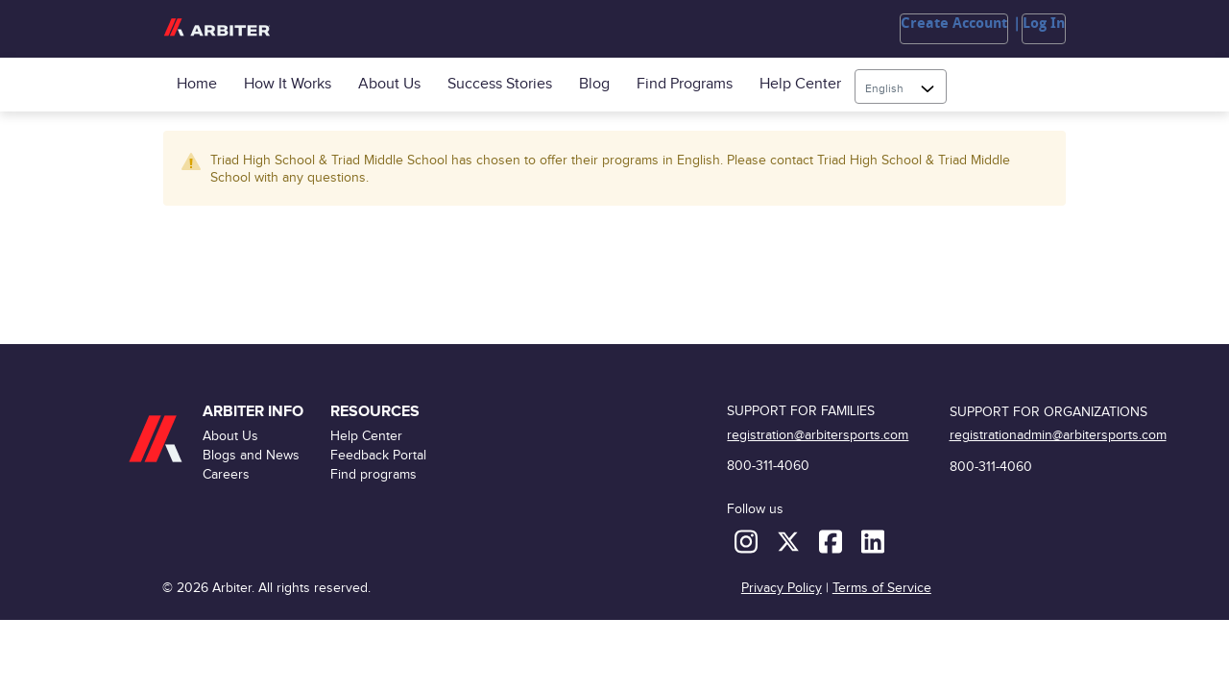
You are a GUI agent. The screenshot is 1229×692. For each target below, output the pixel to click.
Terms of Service (881, 588)
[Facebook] (832, 540)
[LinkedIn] (873, 540)
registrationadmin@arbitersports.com (1058, 435)
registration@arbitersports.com (817, 435)
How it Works (287, 84)
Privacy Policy (781, 588)
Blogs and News (251, 455)
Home (197, 84)
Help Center (800, 84)
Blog (594, 84)
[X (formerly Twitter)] (790, 540)
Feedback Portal (378, 455)
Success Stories (499, 84)
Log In (1044, 23)
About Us (389, 84)
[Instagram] (748, 540)
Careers (226, 474)
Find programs (685, 84)
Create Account (954, 23)
